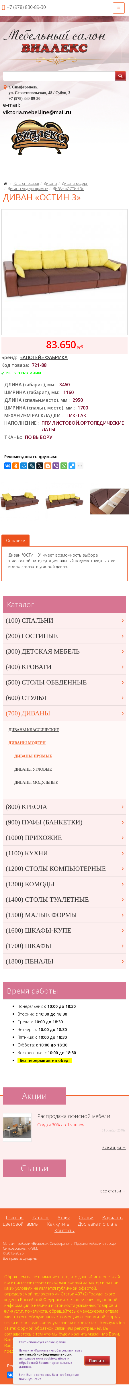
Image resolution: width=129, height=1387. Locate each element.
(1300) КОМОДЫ (65, 884)
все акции (111, 1147)
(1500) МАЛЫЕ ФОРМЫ (65, 915)
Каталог (40, 1217)
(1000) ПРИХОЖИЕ (65, 837)
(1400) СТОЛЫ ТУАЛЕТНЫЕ (65, 899)
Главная (15, 1217)
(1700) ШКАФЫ (65, 945)
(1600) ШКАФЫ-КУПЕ (65, 930)
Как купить (58, 1224)
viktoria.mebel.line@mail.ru (37, 112)
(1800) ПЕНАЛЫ (65, 961)
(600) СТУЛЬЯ (65, 697)
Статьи (86, 1217)
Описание (15, 540)
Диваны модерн (75, 183)
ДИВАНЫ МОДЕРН (27, 743)
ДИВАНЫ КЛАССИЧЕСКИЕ (34, 730)
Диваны (50, 183)
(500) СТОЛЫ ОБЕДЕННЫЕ (65, 682)
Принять (97, 1360)
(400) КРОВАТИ (65, 666)
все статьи (110, 1191)
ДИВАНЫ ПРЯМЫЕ (33, 756)
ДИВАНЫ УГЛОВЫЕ (33, 769)
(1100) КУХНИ (65, 853)
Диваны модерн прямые (28, 188)
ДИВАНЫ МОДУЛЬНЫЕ (36, 782)
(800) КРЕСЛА (65, 806)
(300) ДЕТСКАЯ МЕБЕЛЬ (65, 651)
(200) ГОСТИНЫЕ (65, 636)
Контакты (64, 1230)
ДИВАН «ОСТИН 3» (68, 188)
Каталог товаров (26, 183)
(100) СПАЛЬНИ (65, 620)
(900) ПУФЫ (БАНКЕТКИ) (65, 822)
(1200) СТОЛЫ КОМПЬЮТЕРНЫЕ (65, 868)
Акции (64, 1217)
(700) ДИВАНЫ (65, 713)
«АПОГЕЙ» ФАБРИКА (44, 357)
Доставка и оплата (98, 1224)
